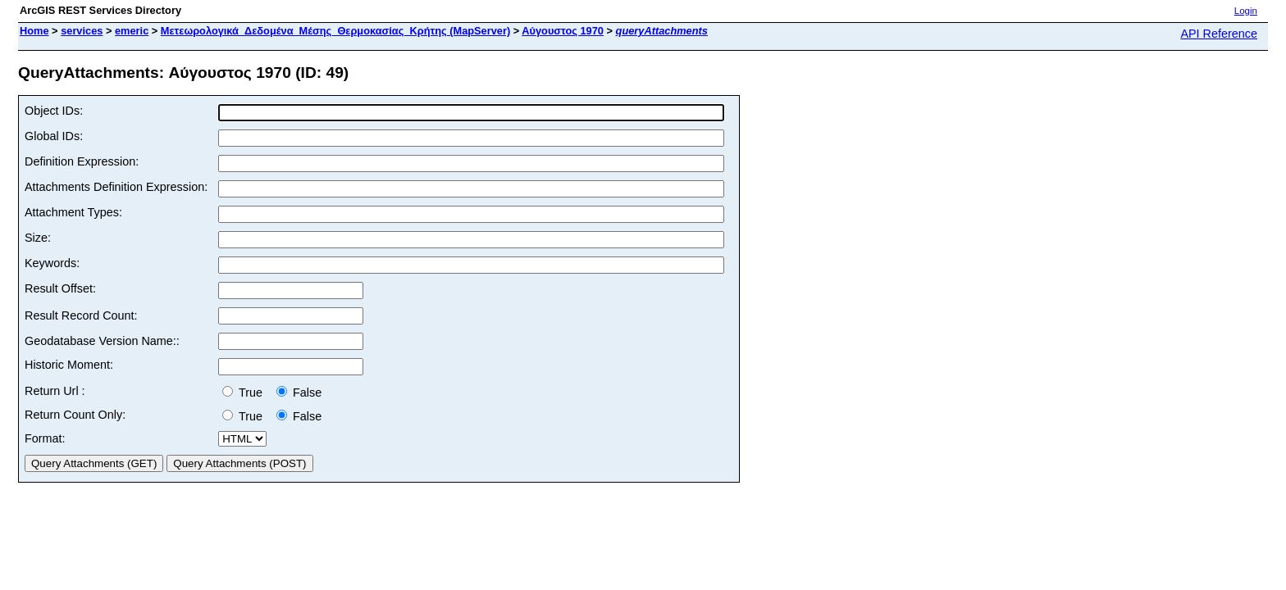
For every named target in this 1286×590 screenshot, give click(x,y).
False (299, 392)
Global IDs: (54, 136)
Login (1245, 11)
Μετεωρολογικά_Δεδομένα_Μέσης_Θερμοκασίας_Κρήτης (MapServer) (335, 31)
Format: (45, 438)
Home (34, 31)
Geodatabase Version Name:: (102, 340)
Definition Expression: (82, 161)
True (245, 392)
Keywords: (52, 263)
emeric (131, 31)
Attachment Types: (73, 212)
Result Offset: (60, 288)
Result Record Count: (81, 315)
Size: (38, 237)
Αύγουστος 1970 (563, 31)
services (82, 31)
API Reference (1218, 33)
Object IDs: (54, 110)
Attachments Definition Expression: (116, 186)
